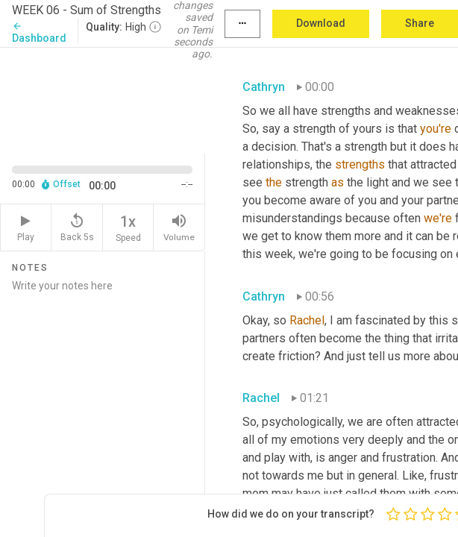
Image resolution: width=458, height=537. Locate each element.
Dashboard (39, 32)
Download (320, 23)
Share (419, 23)
